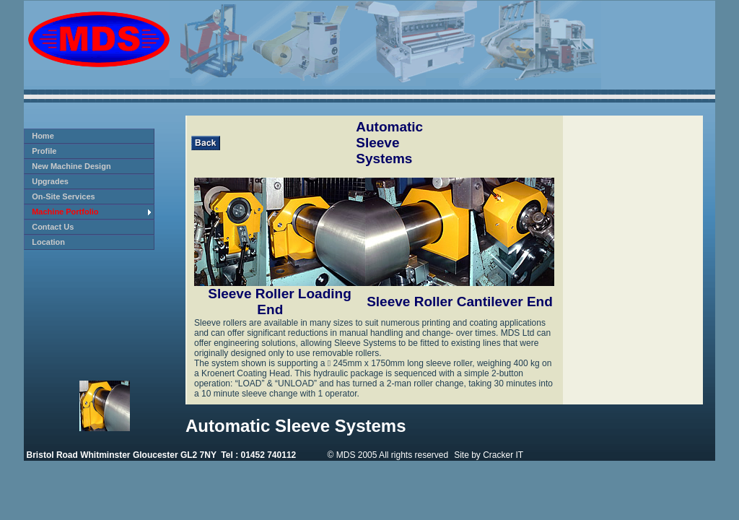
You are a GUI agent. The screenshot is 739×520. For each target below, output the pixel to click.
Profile (44, 151)
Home (43, 135)
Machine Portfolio (65, 211)
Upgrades (50, 181)
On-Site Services (63, 196)
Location (48, 242)
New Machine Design (71, 166)
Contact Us (53, 226)
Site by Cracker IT (488, 455)
